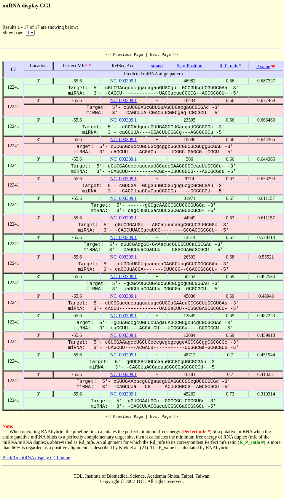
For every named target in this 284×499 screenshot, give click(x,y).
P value (263, 67)
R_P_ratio (229, 66)
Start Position (189, 66)
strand (157, 66)
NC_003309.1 (123, 81)
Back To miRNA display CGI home (36, 459)
